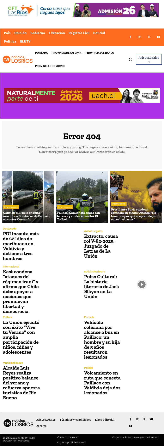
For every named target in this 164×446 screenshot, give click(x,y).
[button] (131, 59)
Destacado (9, 228)
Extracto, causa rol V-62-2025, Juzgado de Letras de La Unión (101, 246)
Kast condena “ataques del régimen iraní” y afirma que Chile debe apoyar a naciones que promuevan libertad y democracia (21, 291)
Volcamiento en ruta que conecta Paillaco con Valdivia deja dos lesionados (102, 383)
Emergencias (11, 207)
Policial (88, 367)
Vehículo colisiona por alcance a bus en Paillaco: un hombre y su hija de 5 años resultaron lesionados (102, 339)
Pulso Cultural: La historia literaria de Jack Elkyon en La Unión (101, 286)
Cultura (7, 317)
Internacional (118, 203)
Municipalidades (13, 363)
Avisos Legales (93, 231)
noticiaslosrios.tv (94, 271)
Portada (89, 317)
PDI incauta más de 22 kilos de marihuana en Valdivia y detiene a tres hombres (21, 246)
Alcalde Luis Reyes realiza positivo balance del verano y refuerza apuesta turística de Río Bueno (21, 383)
